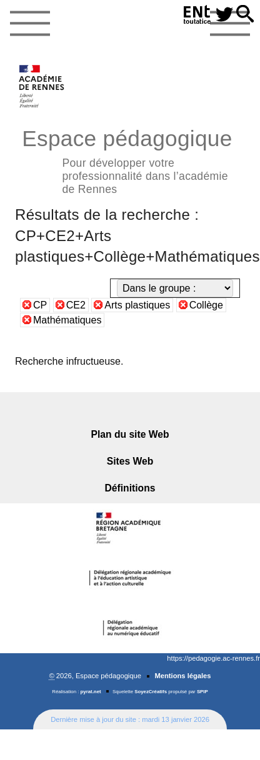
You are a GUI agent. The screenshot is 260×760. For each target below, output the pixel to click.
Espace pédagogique (130, 159)
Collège (206, 305)
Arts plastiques (137, 305)
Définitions (130, 488)
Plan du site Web (130, 434)
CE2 (76, 305)
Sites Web (130, 461)
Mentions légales (182, 675)
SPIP (202, 691)
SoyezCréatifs (150, 691)
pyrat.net (91, 691)
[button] (245, 14)
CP (40, 305)
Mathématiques (67, 320)
